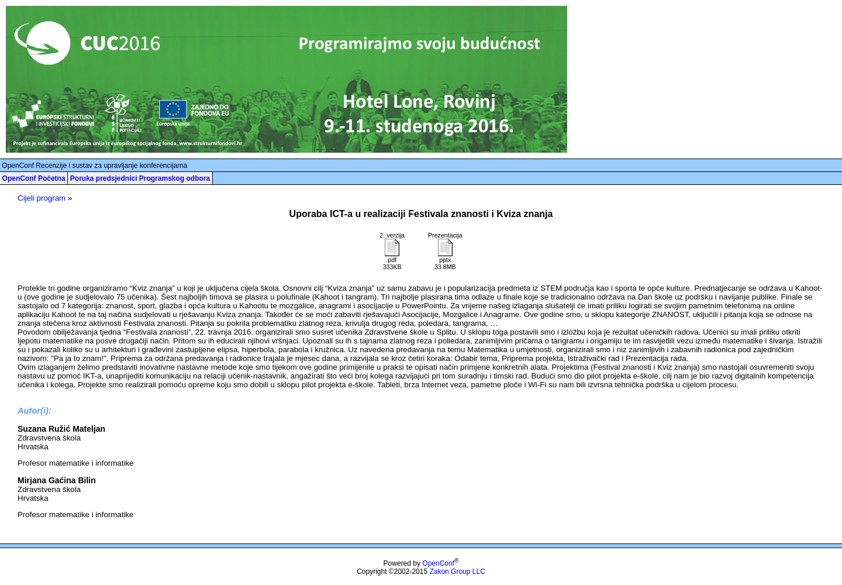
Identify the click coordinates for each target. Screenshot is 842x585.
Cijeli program (41, 198)
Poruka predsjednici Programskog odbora (140, 178)
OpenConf (438, 563)
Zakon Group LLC (457, 571)
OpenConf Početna (33, 178)
